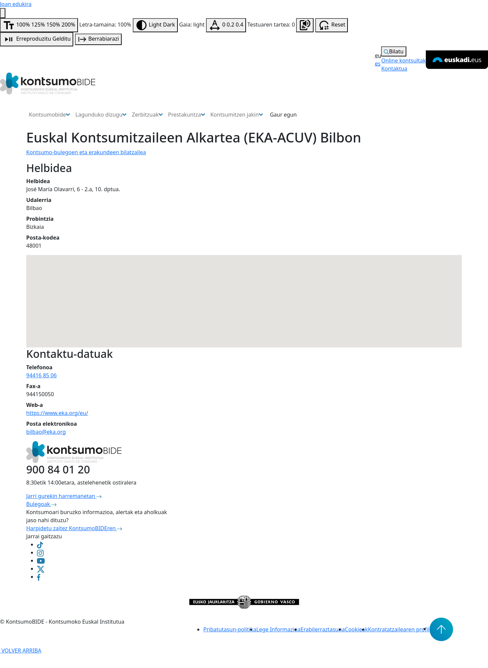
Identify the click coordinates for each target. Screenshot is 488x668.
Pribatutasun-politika (229, 629)
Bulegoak (41, 504)
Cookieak (356, 629)
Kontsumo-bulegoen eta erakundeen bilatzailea (86, 152)
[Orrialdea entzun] (305, 25)
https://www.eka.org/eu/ (57, 413)
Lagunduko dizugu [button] (100, 115)
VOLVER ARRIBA (20, 650)
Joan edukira (16, 4)
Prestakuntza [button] (186, 115)
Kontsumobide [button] (49, 115)
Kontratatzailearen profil (399, 629)
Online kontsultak (403, 60)
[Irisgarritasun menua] (2, 13)
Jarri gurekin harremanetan (63, 496)
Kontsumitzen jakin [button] (236, 115)
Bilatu (393, 51)
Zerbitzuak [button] (147, 115)
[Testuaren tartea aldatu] (226, 25)
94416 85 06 (41, 375)
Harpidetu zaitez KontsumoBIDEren (74, 528)
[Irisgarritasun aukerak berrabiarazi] (331, 25)
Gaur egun (283, 114)
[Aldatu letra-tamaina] (39, 25)
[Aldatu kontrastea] (155, 25)
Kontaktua (394, 68)
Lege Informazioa (278, 629)
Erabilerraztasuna (322, 629)
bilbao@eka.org (46, 431)
